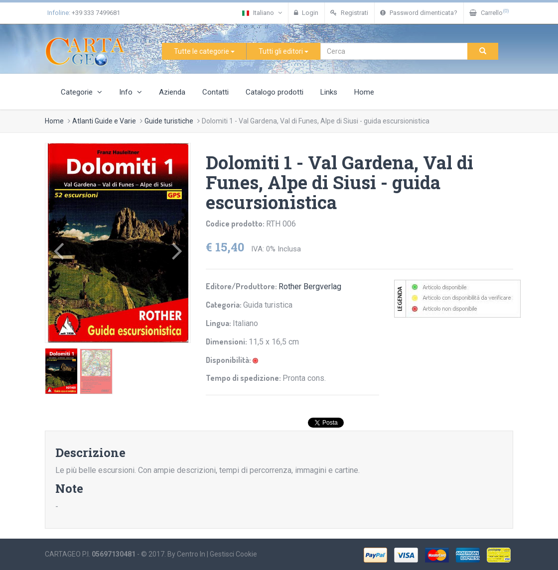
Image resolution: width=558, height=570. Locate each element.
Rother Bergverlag (310, 286)
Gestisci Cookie (233, 554)
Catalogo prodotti (274, 92)
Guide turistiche (168, 121)
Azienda (172, 92)
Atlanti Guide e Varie (104, 121)
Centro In (191, 554)
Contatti (215, 92)
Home (364, 92)
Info (130, 92)
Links (328, 92)
